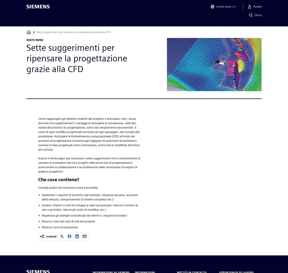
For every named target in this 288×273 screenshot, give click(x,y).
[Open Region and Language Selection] (223, 8)
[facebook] (69, 237)
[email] (84, 237)
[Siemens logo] (38, 8)
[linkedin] (77, 237)
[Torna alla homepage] (29, 32)
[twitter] (62, 237)
